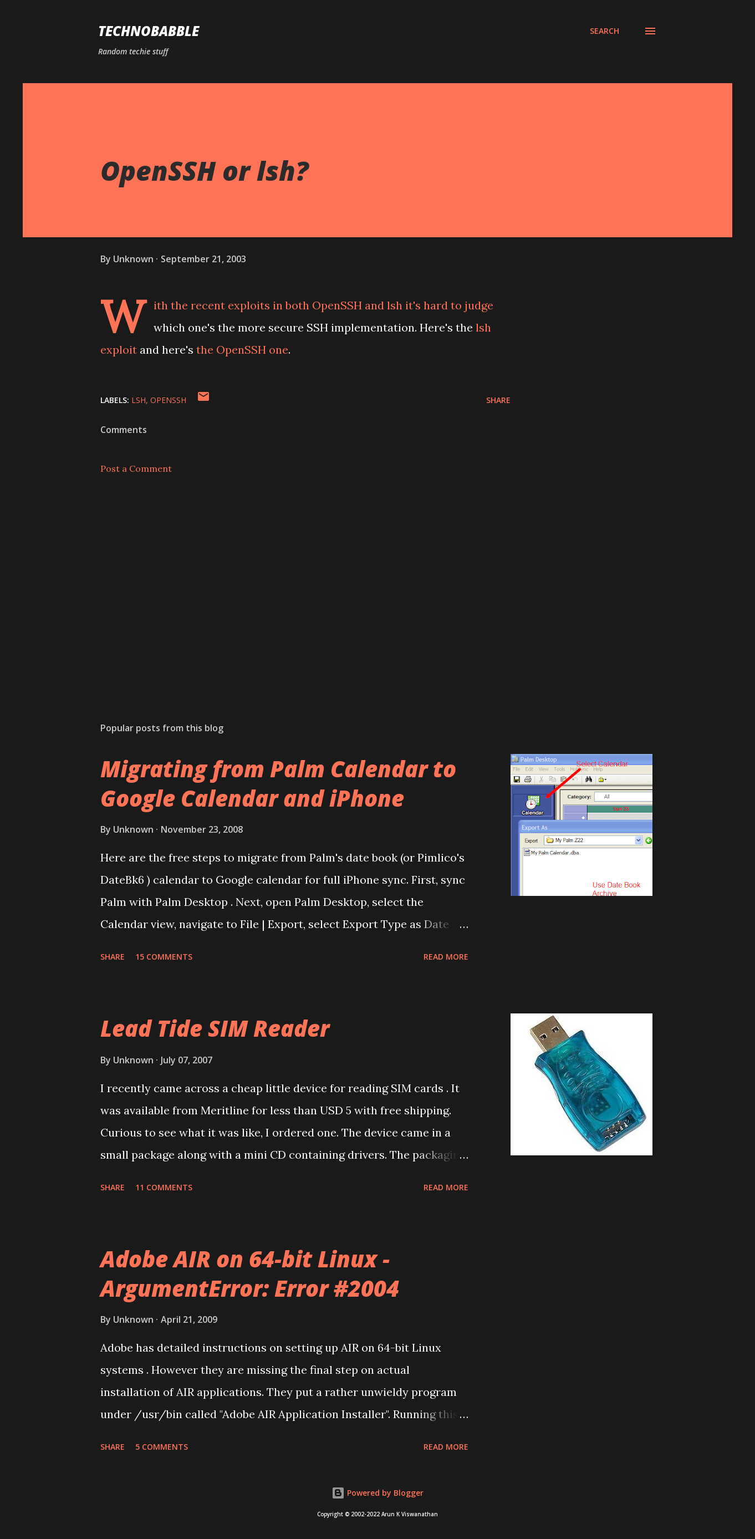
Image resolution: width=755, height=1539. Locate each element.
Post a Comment (136, 468)
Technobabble (148, 31)
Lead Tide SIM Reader (214, 1028)
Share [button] (498, 400)
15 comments (163, 956)
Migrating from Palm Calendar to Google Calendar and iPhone (278, 783)
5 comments (161, 1446)
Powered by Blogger (377, 1492)
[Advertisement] (287, 583)
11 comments (163, 1187)
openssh (168, 400)
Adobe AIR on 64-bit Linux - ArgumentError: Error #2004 (249, 1273)
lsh (394, 305)
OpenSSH (337, 305)
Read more (446, 956)
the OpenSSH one (242, 349)
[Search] (604, 31)
